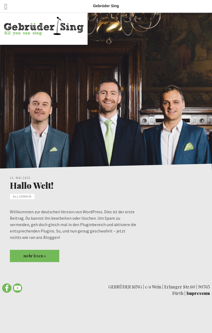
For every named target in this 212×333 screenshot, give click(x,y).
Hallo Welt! (32, 185)
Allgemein (22, 196)
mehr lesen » (34, 255)
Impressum (198, 293)
